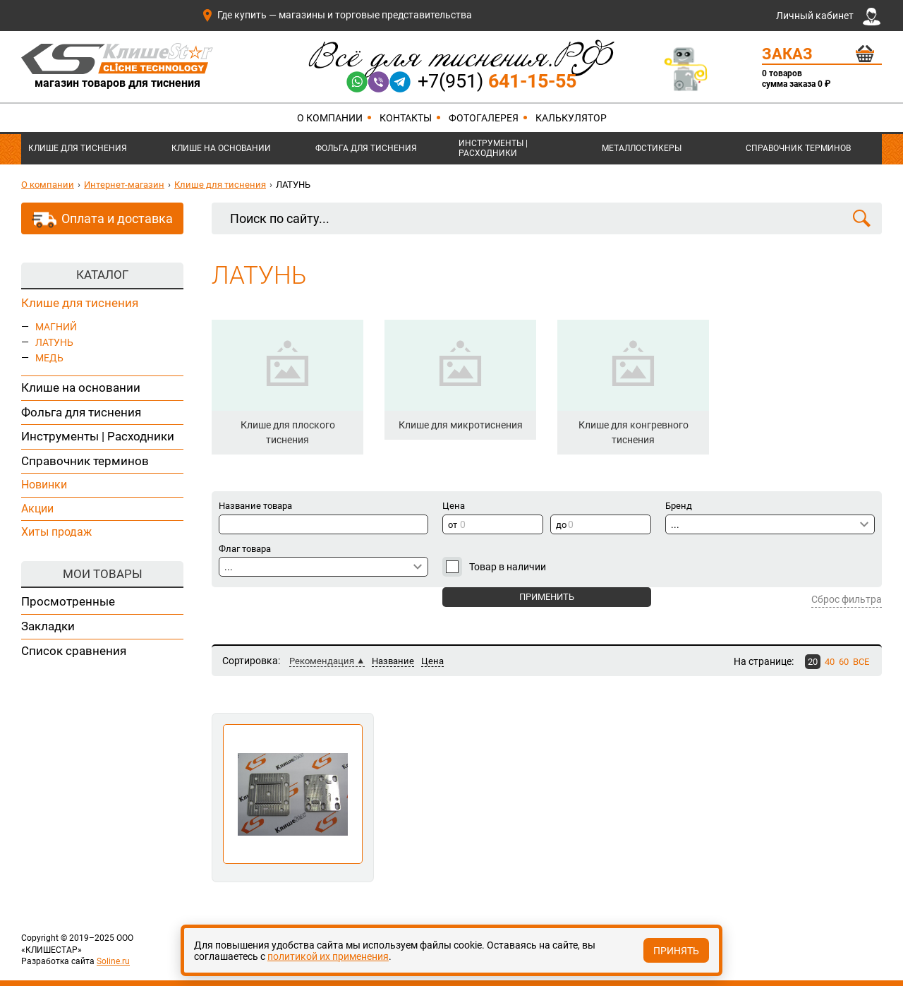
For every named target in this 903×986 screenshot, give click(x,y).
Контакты (406, 118)
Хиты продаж (56, 532)
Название (393, 661)
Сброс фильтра (846, 599)
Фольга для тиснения (366, 148)
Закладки (48, 626)
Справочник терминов (798, 148)
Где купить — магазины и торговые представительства (336, 14)
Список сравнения (73, 651)
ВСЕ (861, 661)
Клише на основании (221, 148)
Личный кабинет (828, 16)
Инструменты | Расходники (493, 148)
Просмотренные (68, 601)
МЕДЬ (49, 357)
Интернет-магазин (124, 184)
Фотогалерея (484, 118)
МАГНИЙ (56, 326)
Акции (37, 508)
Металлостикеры (641, 148)
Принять (676, 950)
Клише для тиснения (77, 148)
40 (830, 661)
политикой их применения (328, 956)
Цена (432, 661)
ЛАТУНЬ (54, 342)
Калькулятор (571, 118)
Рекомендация (321, 661)
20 (813, 661)
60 (844, 661)
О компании (330, 118)
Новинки (44, 484)
